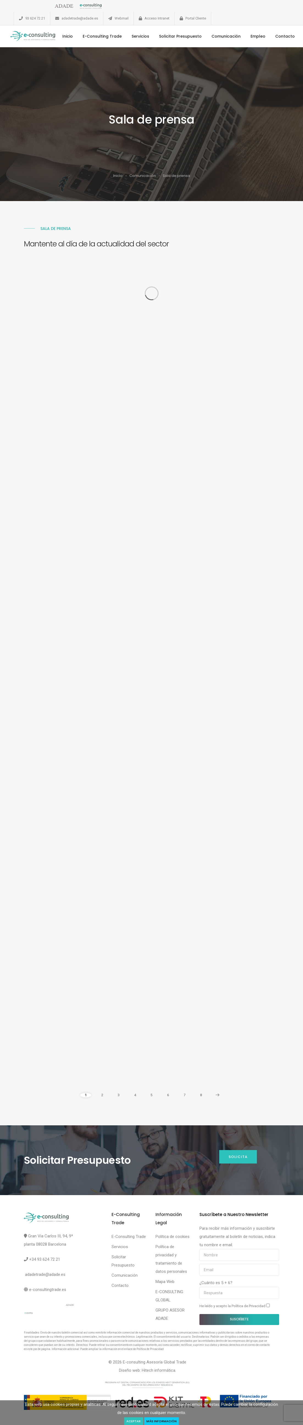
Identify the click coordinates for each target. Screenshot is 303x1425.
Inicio (70, 36)
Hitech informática (158, 1370)
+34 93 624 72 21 (44, 1259)
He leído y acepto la (234, 1306)
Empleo (260, 36)
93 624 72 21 (35, 18)
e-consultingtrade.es (47, 1289)
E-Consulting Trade (104, 36)
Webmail (122, 18)
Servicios (142, 36)
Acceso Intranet (156, 18)
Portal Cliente (195, 18)
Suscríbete (239, 1319)
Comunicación (228, 36)
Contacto (287, 36)
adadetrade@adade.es (80, 18)
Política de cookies (172, 1236)
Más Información (162, 1421)
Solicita (238, 1156)
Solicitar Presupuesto (182, 36)
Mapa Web (164, 1281)
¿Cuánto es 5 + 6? (215, 1282)
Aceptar (133, 1421)
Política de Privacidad (249, 1306)
